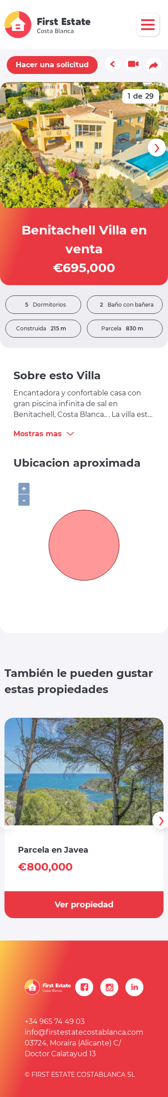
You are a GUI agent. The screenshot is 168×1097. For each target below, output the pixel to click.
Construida (43, 329)
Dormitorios (43, 305)
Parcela (124, 329)
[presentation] (157, 147)
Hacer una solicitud (52, 65)
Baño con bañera (124, 305)
